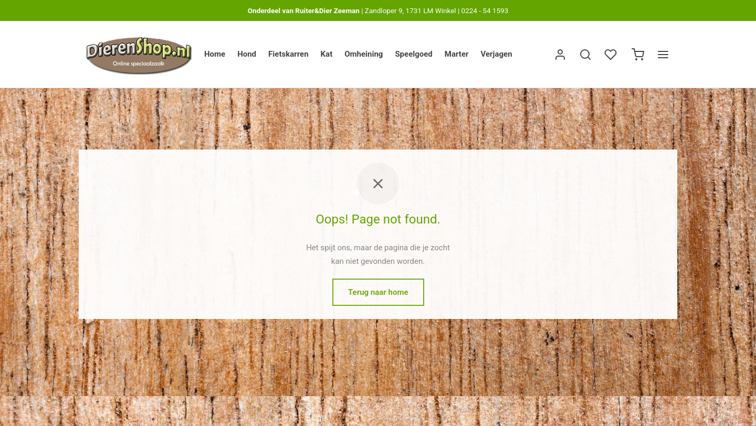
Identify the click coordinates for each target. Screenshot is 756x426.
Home (214, 54)
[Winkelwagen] (638, 54)
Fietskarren (288, 54)
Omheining (363, 54)
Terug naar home (378, 295)
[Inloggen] (560, 54)
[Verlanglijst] (611, 54)
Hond (246, 54)
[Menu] (663, 54)
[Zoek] (585, 54)
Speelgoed (413, 54)
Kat (327, 54)
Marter (457, 54)
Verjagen (496, 54)
